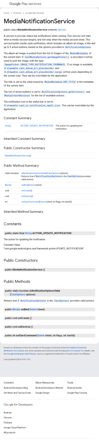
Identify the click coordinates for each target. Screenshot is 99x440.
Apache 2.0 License (71, 351)
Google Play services (34, 13)
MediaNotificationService (17, 155)
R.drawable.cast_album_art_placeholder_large (33, 71)
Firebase (8, 422)
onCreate (26, 190)
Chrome (8, 417)
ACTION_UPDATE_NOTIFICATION (37, 125)
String (8, 125)
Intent (32, 185)
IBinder (8, 185)
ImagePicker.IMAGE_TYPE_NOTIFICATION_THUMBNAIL (34, 64)
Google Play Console (77, 393)
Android (8, 412)
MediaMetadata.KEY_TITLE (60, 81)
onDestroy (26, 196)
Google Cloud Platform (15, 427)
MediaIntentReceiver (17, 95)
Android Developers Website (49, 388)
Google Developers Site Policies (21, 354)
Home (6, 13)
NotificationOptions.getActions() (63, 91)
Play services (25, 4)
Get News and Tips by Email (17, 393)
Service (62, 29)
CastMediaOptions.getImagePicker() (47, 57)
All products (9, 432)
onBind (24, 185)
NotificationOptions (78, 47)
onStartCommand (30, 202)
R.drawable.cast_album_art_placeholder (29, 68)
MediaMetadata (79, 53)
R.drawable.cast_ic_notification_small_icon (32, 105)
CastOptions (53, 173)
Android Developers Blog (16, 388)
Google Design (42, 393)
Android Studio (74, 388)
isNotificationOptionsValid (34, 173)
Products (17, 13)
